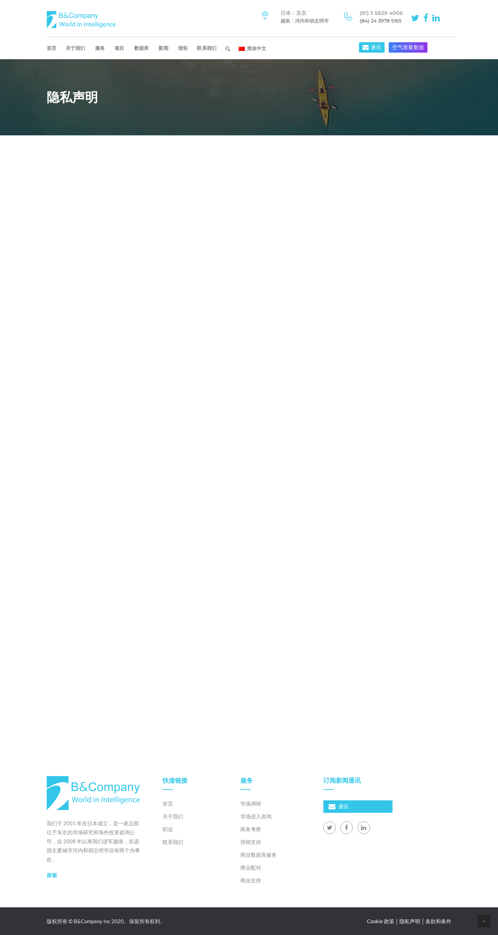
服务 (100, 48)
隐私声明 (409, 921)
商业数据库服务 (258, 855)
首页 (52, 48)
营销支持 (250, 842)
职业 (168, 829)
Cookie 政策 (380, 921)
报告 (183, 48)
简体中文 (253, 48)
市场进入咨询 (255, 816)
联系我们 (206, 48)
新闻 (163, 48)
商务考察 (250, 829)
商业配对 (250, 867)
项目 (119, 48)
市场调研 (250, 803)
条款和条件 (438, 921)
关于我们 (75, 48)
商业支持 (250, 880)
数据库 (141, 48)
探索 (52, 875)
